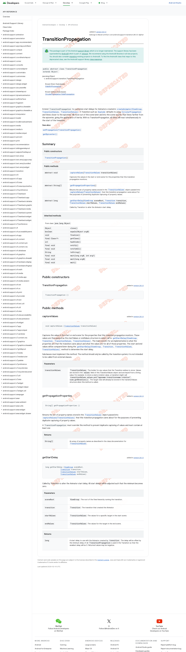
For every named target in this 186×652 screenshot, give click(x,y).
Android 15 (114, 645)
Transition (110, 200)
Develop (62, 25)
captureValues (76, 173)
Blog (103, 3)
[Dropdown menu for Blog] (108, 3)
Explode (101, 112)
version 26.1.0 (101, 32)
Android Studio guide (144, 647)
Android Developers (49, 25)
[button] (15, 35)
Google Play (84, 3)
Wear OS (88, 649)
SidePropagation (67, 94)
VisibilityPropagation (53, 86)
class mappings (96, 59)
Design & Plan (48, 3)
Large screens (90, 645)
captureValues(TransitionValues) (85, 192)
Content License (103, 560)
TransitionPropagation (55, 158)
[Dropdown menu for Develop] (73, 3)
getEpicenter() (50, 134)
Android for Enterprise (43, 649)
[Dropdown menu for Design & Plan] (57, 3)
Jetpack (85, 54)
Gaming (63, 645)
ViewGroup (88, 200)
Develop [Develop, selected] (66, 3)
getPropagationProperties (82, 185)
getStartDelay (76, 200)
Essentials (29, 3)
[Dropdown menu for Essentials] (36, 3)
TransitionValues (92, 173)
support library (83, 51)
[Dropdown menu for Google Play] (92, 3)
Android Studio (175, 3)
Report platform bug (168, 645)
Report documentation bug (171, 649)
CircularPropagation (53, 94)
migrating (73, 57)
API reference (10, 12)
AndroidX (65, 54)
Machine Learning (67, 649)
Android (38, 645)
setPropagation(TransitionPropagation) (62, 130)
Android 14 (114, 649)
